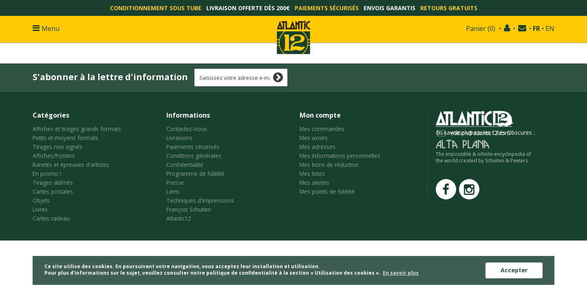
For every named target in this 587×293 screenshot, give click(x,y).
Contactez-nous (186, 129)
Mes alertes (314, 182)
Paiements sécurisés (327, 8)
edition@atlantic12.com (480, 133)
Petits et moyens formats (65, 138)
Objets (41, 200)
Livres (40, 209)
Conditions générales (193, 156)
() (480, 28)
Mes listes (312, 173)
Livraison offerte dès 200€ (248, 8)
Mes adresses (317, 147)
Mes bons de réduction (329, 164)
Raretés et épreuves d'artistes (71, 164)
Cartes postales (53, 191)
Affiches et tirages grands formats (77, 129)
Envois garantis (389, 8)
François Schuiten (188, 209)
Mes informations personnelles (340, 156)
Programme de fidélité (195, 173)
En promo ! (47, 173)
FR (536, 28)
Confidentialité (184, 164)
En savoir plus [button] (401, 272)
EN (549, 28)
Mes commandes (322, 129)
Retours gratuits (448, 8)
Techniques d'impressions (200, 200)
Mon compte (320, 115)
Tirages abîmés (53, 182)
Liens (173, 191)
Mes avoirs (314, 138)
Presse (175, 182)
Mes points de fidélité (327, 191)
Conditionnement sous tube (155, 8)
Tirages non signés (57, 147)
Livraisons (179, 138)
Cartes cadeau (51, 218)
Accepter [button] (514, 270)
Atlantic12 (178, 218)
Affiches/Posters (54, 156)
